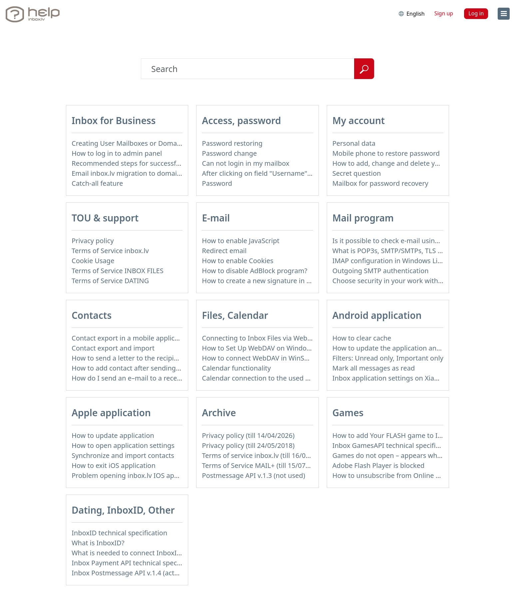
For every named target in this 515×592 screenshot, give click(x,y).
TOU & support (105, 217)
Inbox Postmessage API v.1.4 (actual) (129, 572)
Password (217, 183)
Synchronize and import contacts (123, 455)
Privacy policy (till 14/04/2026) (248, 435)
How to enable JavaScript (240, 240)
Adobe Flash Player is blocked (378, 465)
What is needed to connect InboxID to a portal (144, 552)
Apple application (111, 412)
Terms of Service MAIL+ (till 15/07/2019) (263, 465)
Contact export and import (113, 348)
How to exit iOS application (114, 465)
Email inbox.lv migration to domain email (136, 173)
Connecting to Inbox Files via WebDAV (261, 338)
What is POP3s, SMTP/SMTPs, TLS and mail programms (417, 250)
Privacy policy (93, 240)
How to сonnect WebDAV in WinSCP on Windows (277, 358)
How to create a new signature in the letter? (270, 280)
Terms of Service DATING (110, 280)
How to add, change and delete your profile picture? (413, 163)
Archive (219, 412)
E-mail (216, 217)
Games (348, 412)
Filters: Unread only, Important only (387, 358)
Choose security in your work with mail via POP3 (407, 280)
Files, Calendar (235, 315)
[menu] (504, 14)
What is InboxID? (98, 542)
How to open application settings (123, 445)
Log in (476, 13)
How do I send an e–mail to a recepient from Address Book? (165, 378)
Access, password (241, 120)
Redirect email (224, 250)
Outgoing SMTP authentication (380, 270)
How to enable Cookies (237, 260)
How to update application (113, 435)
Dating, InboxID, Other (123, 510)
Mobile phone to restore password (386, 153)
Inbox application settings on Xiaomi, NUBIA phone (412, 378)
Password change (229, 153)
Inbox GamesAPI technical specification (393, 445)
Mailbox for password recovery (380, 183)
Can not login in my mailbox (245, 163)
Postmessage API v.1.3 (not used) (253, 475)
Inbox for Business (114, 120)
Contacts (92, 315)
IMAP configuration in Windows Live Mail (396, 260)
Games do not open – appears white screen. (400, 455)
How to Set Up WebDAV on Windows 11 (263, 348)
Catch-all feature (97, 183)
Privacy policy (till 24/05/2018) (248, 445)
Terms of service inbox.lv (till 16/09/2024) (265, 455)
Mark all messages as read (373, 368)
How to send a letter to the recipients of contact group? (158, 358)
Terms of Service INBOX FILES (118, 270)
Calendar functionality (236, 368)
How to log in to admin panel (117, 153)
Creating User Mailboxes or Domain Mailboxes (144, 143)
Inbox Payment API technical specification (137, 562)
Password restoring (232, 143)
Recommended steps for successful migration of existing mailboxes (177, 163)
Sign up (443, 13)
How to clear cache (361, 338)
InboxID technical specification (119, 532)
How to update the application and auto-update (406, 348)
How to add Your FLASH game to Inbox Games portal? (416, 435)
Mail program (363, 217)
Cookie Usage (93, 260)
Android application (377, 315)
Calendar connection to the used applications (272, 378)
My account (358, 120)
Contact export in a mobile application (131, 338)
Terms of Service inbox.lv (110, 250)
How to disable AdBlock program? (254, 270)
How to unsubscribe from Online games (394, 475)
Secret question (356, 173)
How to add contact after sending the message (145, 368)
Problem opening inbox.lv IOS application (136, 475)
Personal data (353, 143)
